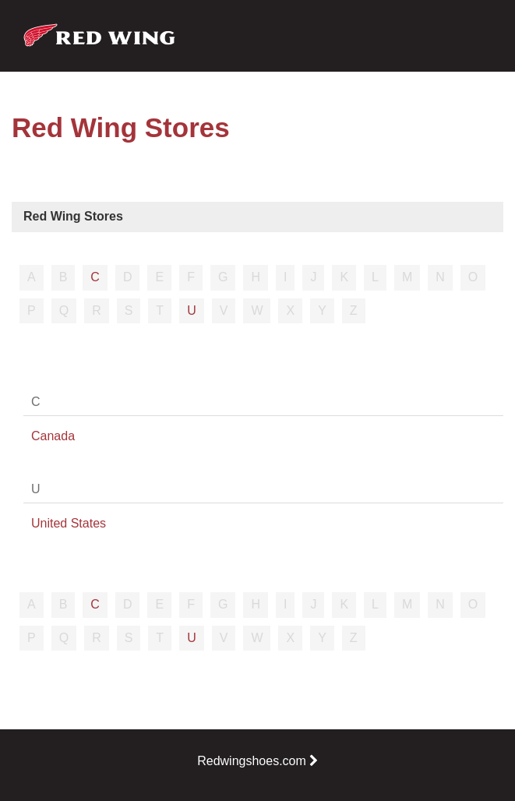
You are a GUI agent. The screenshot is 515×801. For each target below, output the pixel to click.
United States (68, 523)
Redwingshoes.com (257, 760)
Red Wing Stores (73, 216)
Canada (53, 436)
